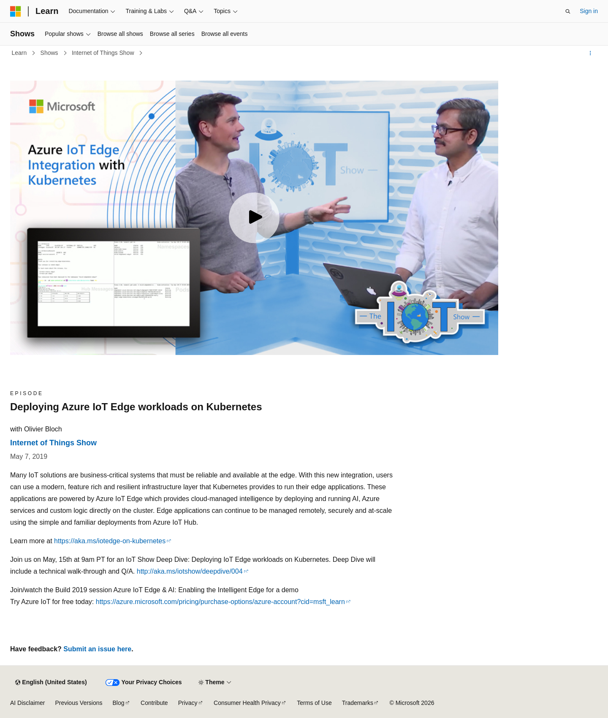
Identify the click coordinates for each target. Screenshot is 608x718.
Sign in (589, 11)
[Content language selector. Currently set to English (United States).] (51, 682)
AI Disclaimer (27, 702)
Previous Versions (78, 702)
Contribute (154, 702)
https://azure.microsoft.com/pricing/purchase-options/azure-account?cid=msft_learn (220, 601)
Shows (50, 52)
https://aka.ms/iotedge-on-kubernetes (110, 541)
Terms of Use (314, 702)
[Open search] (567, 11)
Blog (119, 702)
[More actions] (590, 53)
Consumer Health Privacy (247, 702)
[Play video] (254, 217)
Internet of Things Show (104, 52)
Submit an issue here (97, 649)
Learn (20, 52)
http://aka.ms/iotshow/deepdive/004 (190, 571)
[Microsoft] (15, 11)
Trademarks (357, 702)
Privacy (188, 702)
